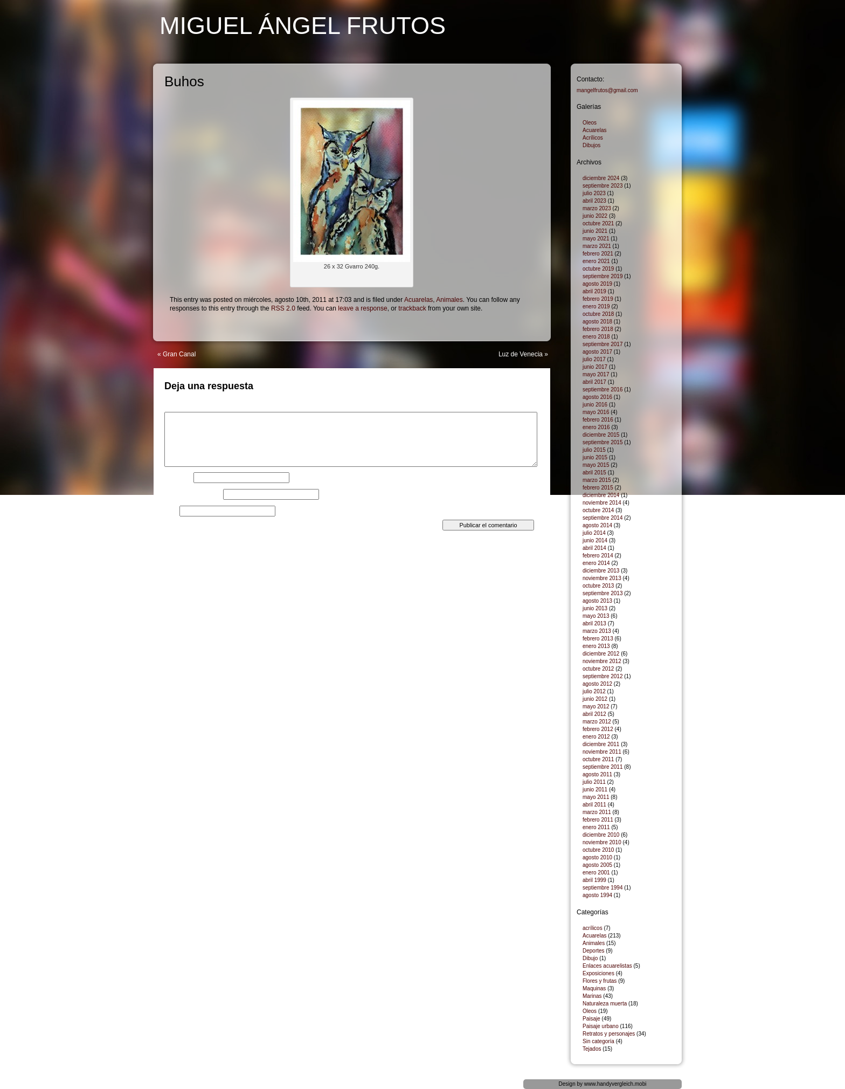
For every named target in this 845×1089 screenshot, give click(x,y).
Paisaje (591, 1019)
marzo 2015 (597, 480)
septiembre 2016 (603, 389)
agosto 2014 (597, 525)
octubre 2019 (598, 269)
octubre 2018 (598, 314)
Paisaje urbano (601, 1026)
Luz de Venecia (520, 354)
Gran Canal (179, 354)
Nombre (178, 477)
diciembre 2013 (601, 571)
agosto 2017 (597, 352)
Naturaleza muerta (605, 1004)
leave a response (362, 308)
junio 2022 (595, 216)
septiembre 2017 (603, 344)
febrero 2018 (598, 329)
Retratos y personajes (609, 1034)
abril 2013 (594, 623)
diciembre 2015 (601, 435)
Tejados (592, 1049)
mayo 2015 (596, 465)
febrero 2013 (598, 639)
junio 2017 (595, 367)
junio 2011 (595, 789)
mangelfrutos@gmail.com (607, 90)
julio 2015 (594, 450)
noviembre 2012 (602, 661)
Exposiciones (598, 973)
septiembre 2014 (603, 518)
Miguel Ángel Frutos (303, 25)
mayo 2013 (596, 616)
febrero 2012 (598, 729)
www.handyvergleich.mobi (615, 1084)
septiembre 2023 (603, 186)
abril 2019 (594, 291)
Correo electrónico (192, 494)
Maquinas (594, 988)
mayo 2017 (596, 374)
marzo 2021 (597, 246)
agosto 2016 (597, 397)
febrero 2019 (598, 299)
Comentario (183, 408)
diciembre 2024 (601, 178)
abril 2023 (594, 201)
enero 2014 (596, 563)
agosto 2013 (597, 601)
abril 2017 (594, 382)
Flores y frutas (600, 981)
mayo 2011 (596, 797)
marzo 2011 (597, 812)
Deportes (594, 951)
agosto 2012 (597, 684)
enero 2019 (596, 306)
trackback (412, 308)
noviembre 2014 (602, 503)
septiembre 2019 (603, 276)
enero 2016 (596, 427)
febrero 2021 (598, 254)
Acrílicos (593, 138)
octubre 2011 (598, 759)
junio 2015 (595, 457)
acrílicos (592, 928)
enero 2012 (596, 737)
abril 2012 (594, 714)
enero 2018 (596, 337)
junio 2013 (595, 608)
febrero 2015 (598, 488)
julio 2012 (594, 691)
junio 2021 (595, 231)
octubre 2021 (598, 223)
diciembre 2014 (601, 495)
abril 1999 (594, 880)
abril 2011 (594, 805)
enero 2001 (596, 873)
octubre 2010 (598, 850)
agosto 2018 (597, 322)
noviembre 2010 (602, 842)
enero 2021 (596, 261)
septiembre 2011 (603, 767)
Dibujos (591, 145)
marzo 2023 (597, 208)
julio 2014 (594, 533)
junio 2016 (595, 405)
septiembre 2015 (603, 442)
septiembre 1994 (603, 888)
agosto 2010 (597, 857)
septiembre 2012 (603, 676)
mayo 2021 (596, 239)
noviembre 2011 (602, 752)
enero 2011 (596, 827)
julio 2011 (594, 782)
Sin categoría (598, 1041)
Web (170, 511)
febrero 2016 (598, 420)
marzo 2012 (597, 722)
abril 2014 (594, 548)
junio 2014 (595, 540)
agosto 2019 (597, 284)
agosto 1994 (597, 895)
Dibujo (590, 958)
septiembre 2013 (603, 593)
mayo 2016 (596, 412)
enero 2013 (596, 646)
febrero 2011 (598, 820)
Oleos (590, 123)
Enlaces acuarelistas (607, 966)
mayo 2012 (596, 706)
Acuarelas (418, 300)
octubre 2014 (598, 510)
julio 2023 (594, 193)
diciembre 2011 (601, 744)
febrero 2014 (598, 556)
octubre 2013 (598, 586)
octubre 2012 (598, 669)
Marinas (592, 996)
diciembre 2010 (601, 835)
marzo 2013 (597, 631)
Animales (449, 300)
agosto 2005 (597, 865)
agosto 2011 (597, 774)
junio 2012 (595, 699)
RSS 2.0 (283, 308)
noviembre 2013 (602, 578)
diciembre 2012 (601, 654)
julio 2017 (594, 359)
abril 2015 (594, 472)
